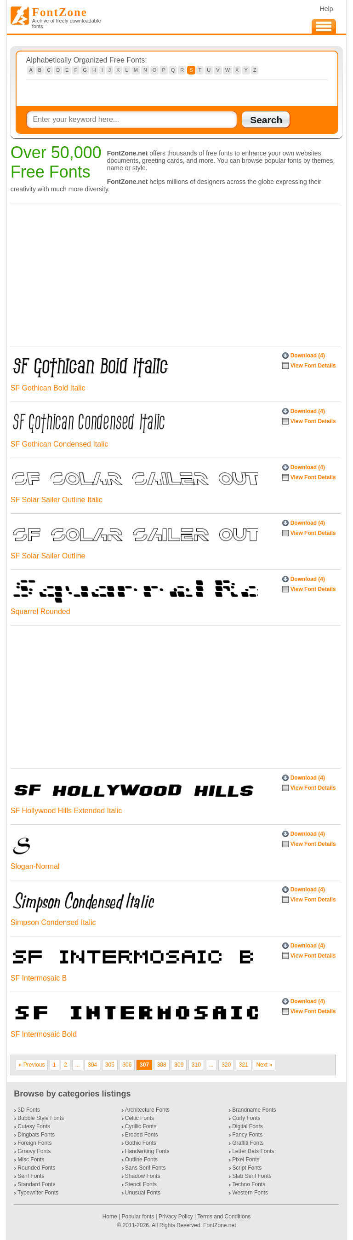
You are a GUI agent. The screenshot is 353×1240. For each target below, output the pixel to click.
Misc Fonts (30, 1159)
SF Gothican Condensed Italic (59, 444)
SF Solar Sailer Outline (48, 556)
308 (161, 1065)
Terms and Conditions (224, 1216)
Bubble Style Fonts (40, 1118)
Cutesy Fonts (33, 1126)
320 (226, 1065)
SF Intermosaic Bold (44, 1034)
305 (109, 1065)
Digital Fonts (247, 1126)
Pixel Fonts (245, 1159)
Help (326, 8)
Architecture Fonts (147, 1110)
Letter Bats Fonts (253, 1151)
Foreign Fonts (34, 1143)
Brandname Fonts (254, 1110)
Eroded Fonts (141, 1134)
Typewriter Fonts (37, 1192)
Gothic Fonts (140, 1143)
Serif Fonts (30, 1176)
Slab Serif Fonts (251, 1176)
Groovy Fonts (34, 1151)
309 (178, 1065)
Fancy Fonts (247, 1134)
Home (110, 1216)
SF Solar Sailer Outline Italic (56, 500)
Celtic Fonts (139, 1118)
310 (196, 1065)
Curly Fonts (246, 1118)
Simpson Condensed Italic (53, 922)
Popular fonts (137, 1216)
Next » (264, 1065)
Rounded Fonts (36, 1168)
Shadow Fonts (142, 1176)
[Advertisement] (173, 272)
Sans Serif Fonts (145, 1168)
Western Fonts (250, 1192)
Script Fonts (247, 1168)
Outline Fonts (141, 1159)
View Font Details (313, 365)
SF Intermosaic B (39, 978)
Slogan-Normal (35, 866)
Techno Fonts (248, 1184)
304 (92, 1065)
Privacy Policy (176, 1216)
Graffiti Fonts (247, 1143)
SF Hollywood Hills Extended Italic (66, 811)
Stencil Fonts (141, 1184)
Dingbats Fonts (36, 1134)
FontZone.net (219, 1225)
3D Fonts (28, 1110)
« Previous (32, 1065)
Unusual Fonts (142, 1192)
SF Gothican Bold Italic (48, 388)
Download (307, 355)
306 (126, 1065)
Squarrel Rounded (40, 611)
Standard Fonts (36, 1184)
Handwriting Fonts (147, 1151)
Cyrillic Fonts (141, 1126)
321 (243, 1065)
